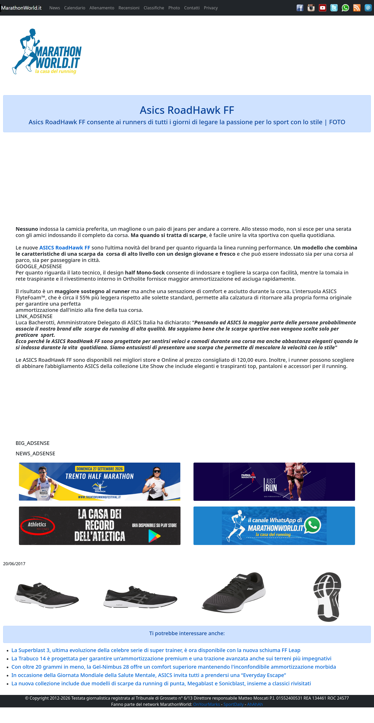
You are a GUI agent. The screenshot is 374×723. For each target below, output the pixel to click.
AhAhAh (255, 704)
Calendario (74, 8)
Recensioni (128, 8)
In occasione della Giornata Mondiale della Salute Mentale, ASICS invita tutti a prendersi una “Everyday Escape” (148, 675)
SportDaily (233, 704)
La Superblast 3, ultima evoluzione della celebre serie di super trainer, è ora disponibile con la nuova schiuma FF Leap (155, 650)
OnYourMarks (206, 704)
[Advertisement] (234, 53)
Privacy (211, 8)
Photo (174, 8)
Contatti (192, 8)
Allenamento (101, 8)
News (54, 8)
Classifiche (154, 8)
